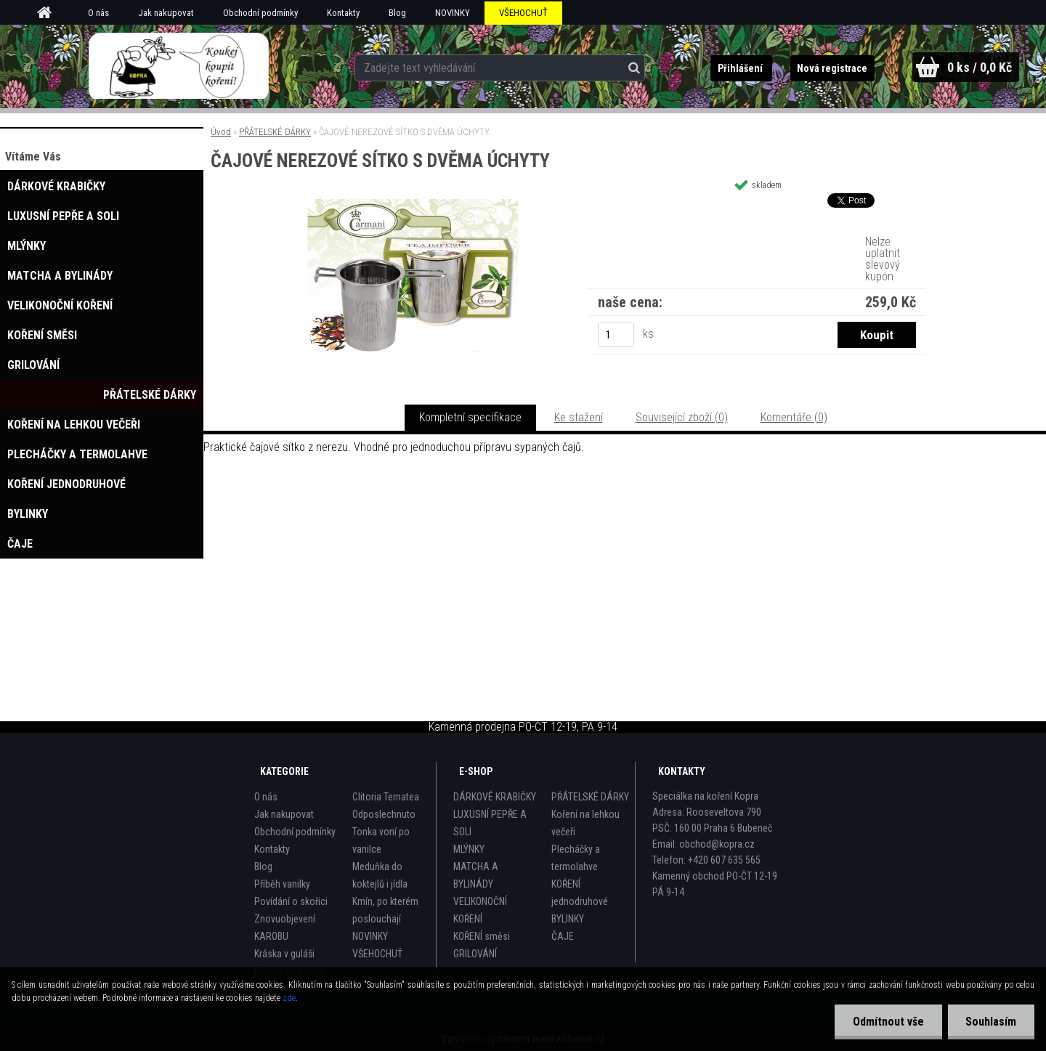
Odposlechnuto (383, 814)
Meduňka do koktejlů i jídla (380, 875)
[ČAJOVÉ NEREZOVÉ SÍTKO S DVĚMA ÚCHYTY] (412, 204)
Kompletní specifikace (470, 417)
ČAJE (562, 936)
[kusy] (616, 334)
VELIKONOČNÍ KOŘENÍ (480, 910)
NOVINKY (452, 12)
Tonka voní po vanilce (381, 840)
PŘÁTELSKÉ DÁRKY (275, 131)
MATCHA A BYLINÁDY (475, 875)
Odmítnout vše (887, 1021)
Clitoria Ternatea (385, 797)
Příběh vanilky (282, 884)
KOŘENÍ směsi (481, 936)
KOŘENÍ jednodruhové (579, 892)
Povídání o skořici (291, 901)
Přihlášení (739, 68)
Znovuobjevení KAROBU (284, 927)
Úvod (221, 131)
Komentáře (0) (794, 417)
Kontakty (343, 12)
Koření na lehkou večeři (585, 822)
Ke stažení (578, 417)
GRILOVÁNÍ (475, 953)
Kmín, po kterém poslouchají (385, 910)
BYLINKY (567, 919)
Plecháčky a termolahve (575, 857)
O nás (98, 12)
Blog (397, 12)
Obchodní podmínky (260, 12)
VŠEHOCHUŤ (523, 12)
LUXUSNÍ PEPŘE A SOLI (490, 822)
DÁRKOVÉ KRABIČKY (494, 797)
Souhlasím (990, 1021)
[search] (630, 67)
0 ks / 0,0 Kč (979, 67)
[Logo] (178, 66)
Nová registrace (830, 68)
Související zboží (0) (682, 417)
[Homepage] (49, 13)
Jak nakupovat (166, 12)
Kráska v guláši (284, 953)
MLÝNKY (469, 849)
